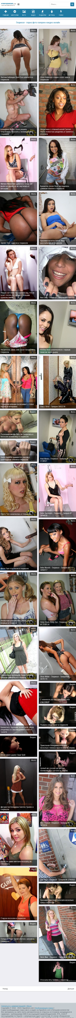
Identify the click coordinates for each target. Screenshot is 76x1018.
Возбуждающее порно (44, 1008)
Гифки (61, 13)
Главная (5, 13)
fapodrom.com (8, 4)
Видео (33, 13)
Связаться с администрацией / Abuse (16, 1006)
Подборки (42, 13)
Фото (24, 13)
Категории (14, 13)
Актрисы (51, 13)
